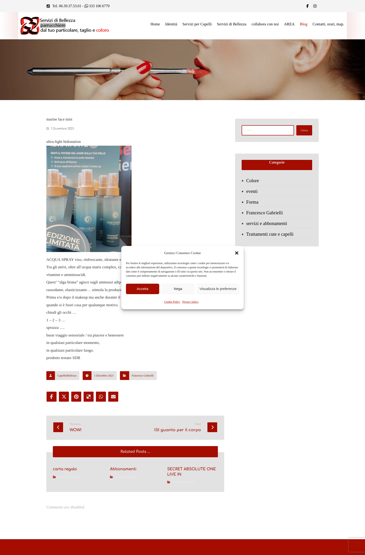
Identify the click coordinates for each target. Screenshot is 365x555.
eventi (252, 193)
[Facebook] (307, 6)
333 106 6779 (97, 6)
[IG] (315, 6)
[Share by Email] (114, 408)
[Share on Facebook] (51, 408)
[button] (236, 253)
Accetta (142, 289)
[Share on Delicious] (89, 408)
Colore (253, 182)
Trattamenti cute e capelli (270, 236)
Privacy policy (190, 301)
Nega (178, 289)
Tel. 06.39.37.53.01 (66, 6)
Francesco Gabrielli (143, 386)
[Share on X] (64, 408)
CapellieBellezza (66, 386)
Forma (253, 203)
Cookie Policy (172, 301)
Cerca (303, 131)
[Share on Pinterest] (76, 408)
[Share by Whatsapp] (102, 408)
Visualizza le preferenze (218, 289)
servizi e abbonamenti (267, 225)
